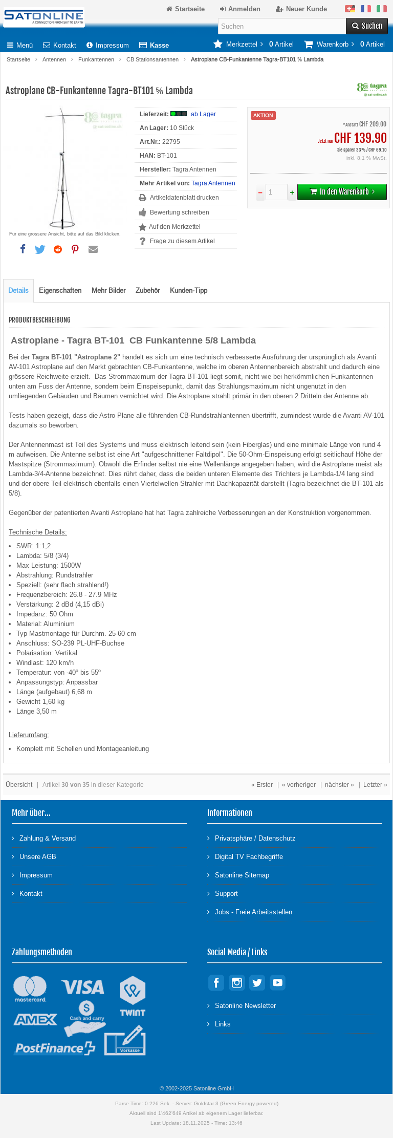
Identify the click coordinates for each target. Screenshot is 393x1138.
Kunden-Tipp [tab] (188, 290)
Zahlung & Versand (44, 837)
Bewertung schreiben (179, 212)
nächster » (339, 784)
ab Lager (203, 114)
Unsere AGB (34, 856)
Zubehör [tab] (148, 290)
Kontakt (59, 45)
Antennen (54, 59)
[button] (22, 249)
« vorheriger (299, 784)
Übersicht (19, 784)
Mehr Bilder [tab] (108, 290)
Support (222, 893)
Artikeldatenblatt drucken (184, 197)
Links (219, 1023)
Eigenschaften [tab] (60, 290)
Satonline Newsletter (241, 1005)
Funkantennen (96, 59)
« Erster (262, 784)
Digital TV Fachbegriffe (245, 856)
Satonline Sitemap (238, 874)
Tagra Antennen (213, 183)
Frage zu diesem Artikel (182, 241)
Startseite (18, 59)
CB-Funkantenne (167, 367)
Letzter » (375, 784)
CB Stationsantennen (152, 59)
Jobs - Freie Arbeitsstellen (249, 911)
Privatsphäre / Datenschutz (251, 837)
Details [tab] (18, 290)
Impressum (107, 45)
